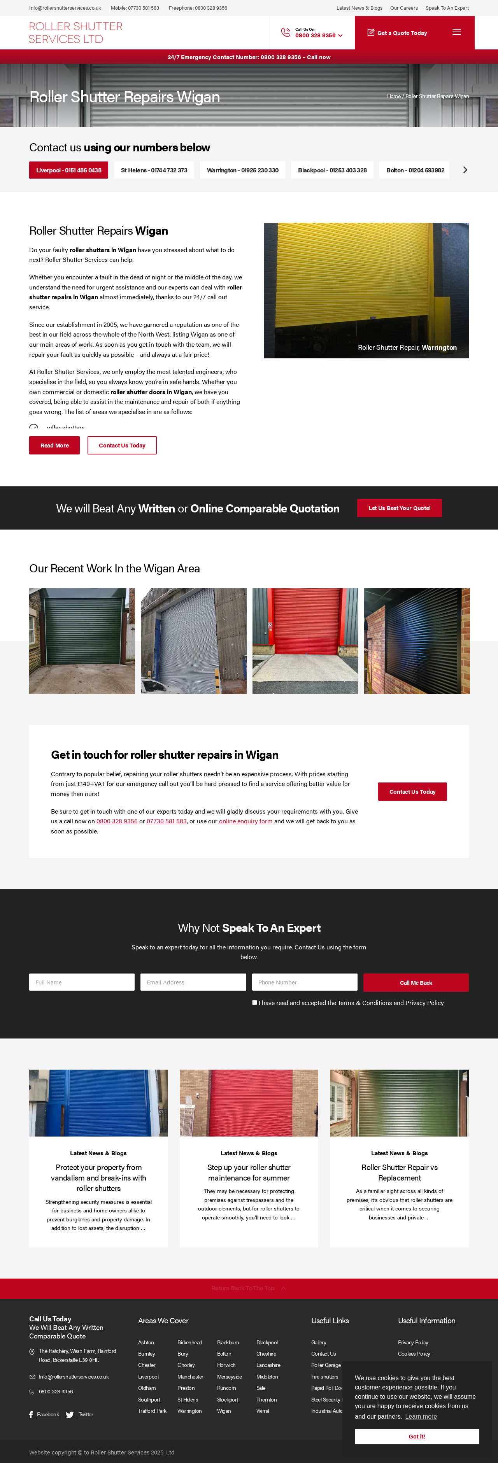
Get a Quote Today (402, 32)
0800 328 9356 (211, 7)
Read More (54, 444)
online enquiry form (246, 819)
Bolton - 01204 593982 (415, 169)
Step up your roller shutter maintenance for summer (249, 1170)
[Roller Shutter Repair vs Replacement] (399, 1101)
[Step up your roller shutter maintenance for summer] (249, 1101)
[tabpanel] (366, 290)
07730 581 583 (143, 7)
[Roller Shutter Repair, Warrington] (366, 290)
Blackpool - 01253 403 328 (332, 169)
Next (465, 170)
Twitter (79, 1412)
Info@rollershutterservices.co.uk (65, 7)
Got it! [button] (417, 1436)
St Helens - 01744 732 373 (154, 169)
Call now (319, 57)
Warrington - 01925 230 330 (242, 169)
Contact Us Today (122, 444)
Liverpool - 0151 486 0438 (68, 169)
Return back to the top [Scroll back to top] (242, 1287)
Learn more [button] (421, 1416)
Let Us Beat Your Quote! (399, 506)
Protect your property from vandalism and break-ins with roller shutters (98, 1176)
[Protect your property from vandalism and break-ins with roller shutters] (98, 1101)
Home (394, 96)
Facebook (44, 1412)
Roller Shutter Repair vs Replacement (399, 1170)
